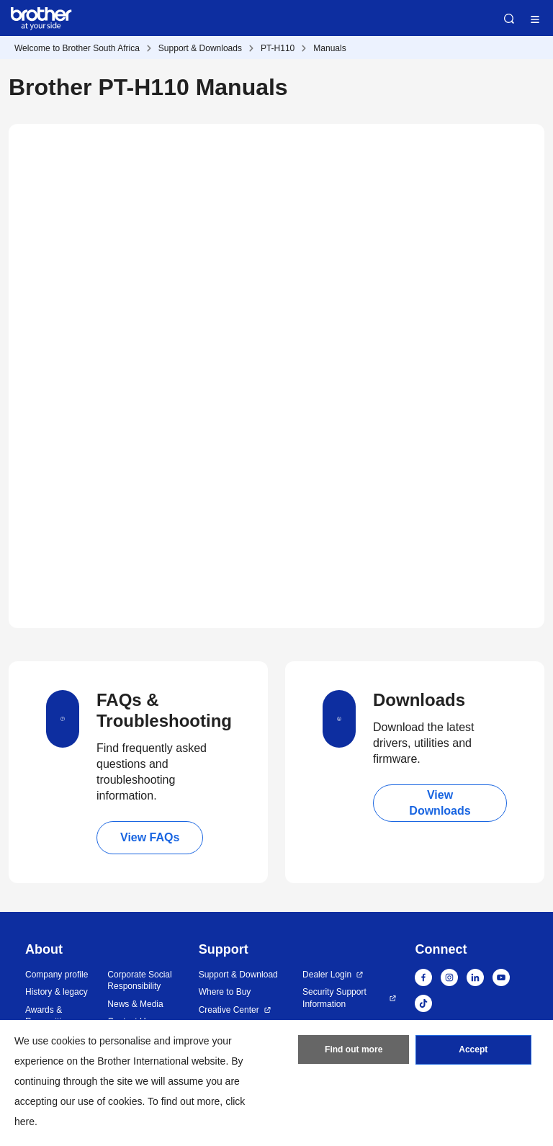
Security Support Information (334, 998)
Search (509, 19)
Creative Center (229, 1010)
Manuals (329, 48)
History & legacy (56, 992)
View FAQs (149, 837)
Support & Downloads (200, 48)
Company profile (56, 975)
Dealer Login (326, 975)
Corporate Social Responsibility (139, 981)
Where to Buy (225, 992)
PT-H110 (278, 48)
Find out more (353, 1050)
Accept (473, 1050)
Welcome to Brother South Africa (77, 48)
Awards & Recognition (48, 1016)
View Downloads (439, 803)
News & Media (135, 1004)
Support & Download (238, 975)
